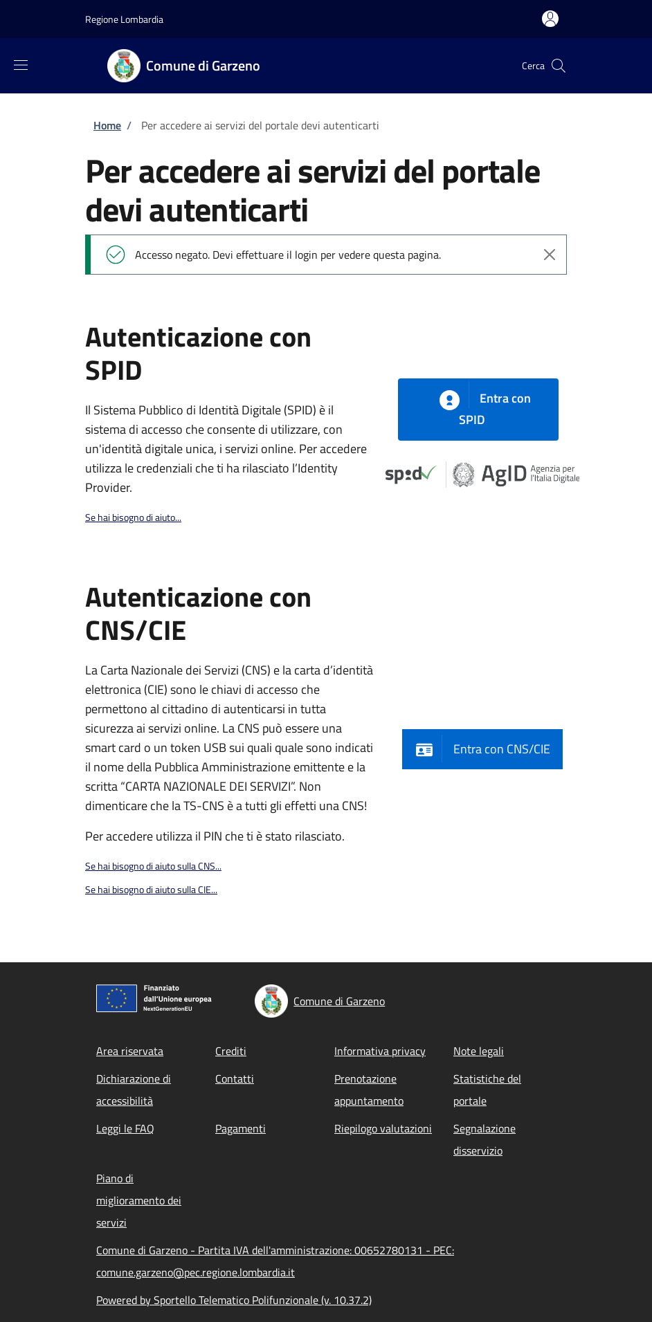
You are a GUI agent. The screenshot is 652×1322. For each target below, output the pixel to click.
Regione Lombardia (124, 19)
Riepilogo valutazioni (383, 1128)
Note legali (478, 1051)
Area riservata (129, 1051)
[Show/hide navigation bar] (20, 65)
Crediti (230, 1051)
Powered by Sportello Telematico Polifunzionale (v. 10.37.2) (234, 1300)
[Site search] (558, 65)
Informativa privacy (380, 1051)
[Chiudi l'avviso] (549, 254)
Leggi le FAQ (125, 1128)
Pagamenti (240, 1128)
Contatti (234, 1078)
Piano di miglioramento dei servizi (138, 1200)
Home (107, 125)
